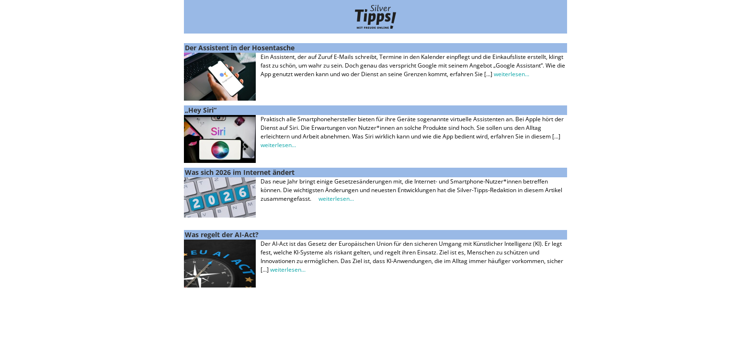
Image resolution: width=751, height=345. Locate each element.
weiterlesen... (511, 74)
